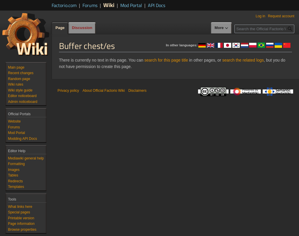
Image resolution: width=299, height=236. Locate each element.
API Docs (156, 5)
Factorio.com (64, 5)
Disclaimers (137, 91)
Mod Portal (131, 5)
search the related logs (243, 60)
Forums (89, 5)
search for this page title (166, 60)
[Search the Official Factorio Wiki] (264, 29)
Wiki (108, 5)
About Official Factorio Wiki (103, 91)
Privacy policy (68, 91)
